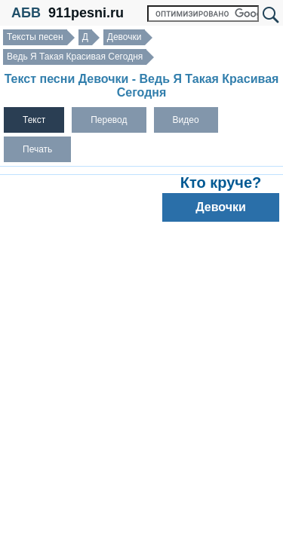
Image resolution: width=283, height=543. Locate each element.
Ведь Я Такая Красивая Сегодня (75, 56)
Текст (34, 120)
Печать (37, 149)
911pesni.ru (86, 12)
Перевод (109, 120)
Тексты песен (35, 37)
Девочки (124, 37)
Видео (186, 120)
